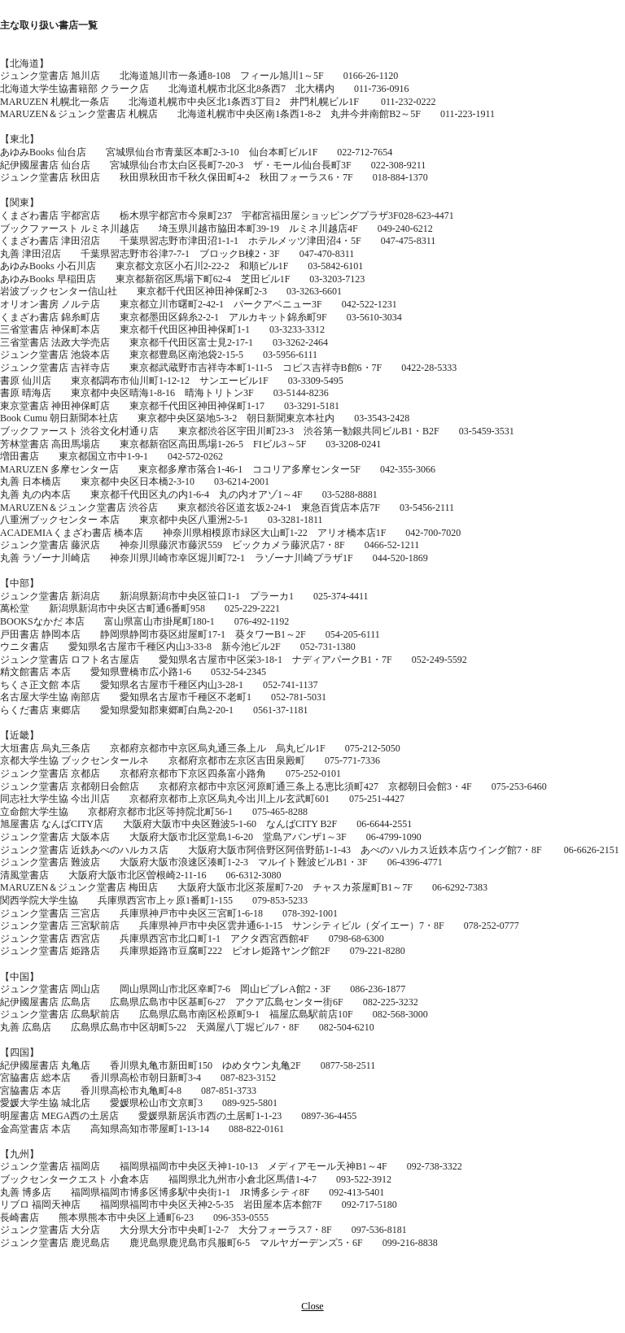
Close (312, 1306)
